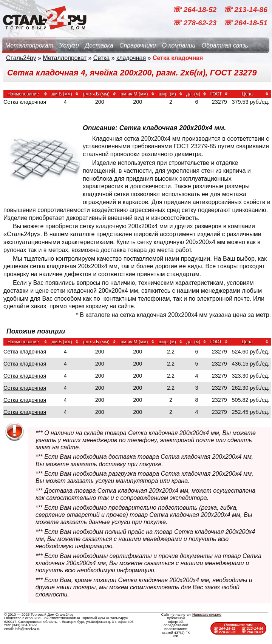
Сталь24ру (21, 58)
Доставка (99, 45)
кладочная (131, 58)
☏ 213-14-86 (245, 10)
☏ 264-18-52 (195, 10)
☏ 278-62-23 (195, 23)
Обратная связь (224, 45)
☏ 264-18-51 (245, 23)
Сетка (101, 58)
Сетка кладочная (24, 352)
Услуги (69, 45)
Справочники (137, 45)
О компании (179, 45)
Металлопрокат (29, 45)
